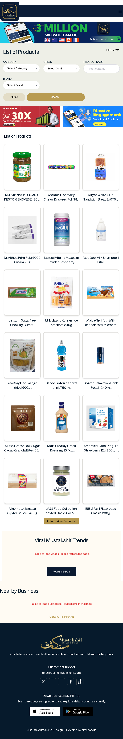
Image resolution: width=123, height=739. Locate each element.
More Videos (61, 571)
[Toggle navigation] (120, 12)
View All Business (61, 617)
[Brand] (9, 11)
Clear (14, 97)
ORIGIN (47, 61)
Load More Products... (61, 521)
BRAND (7, 78)
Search (55, 97)
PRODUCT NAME (93, 61)
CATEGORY (10, 61)
